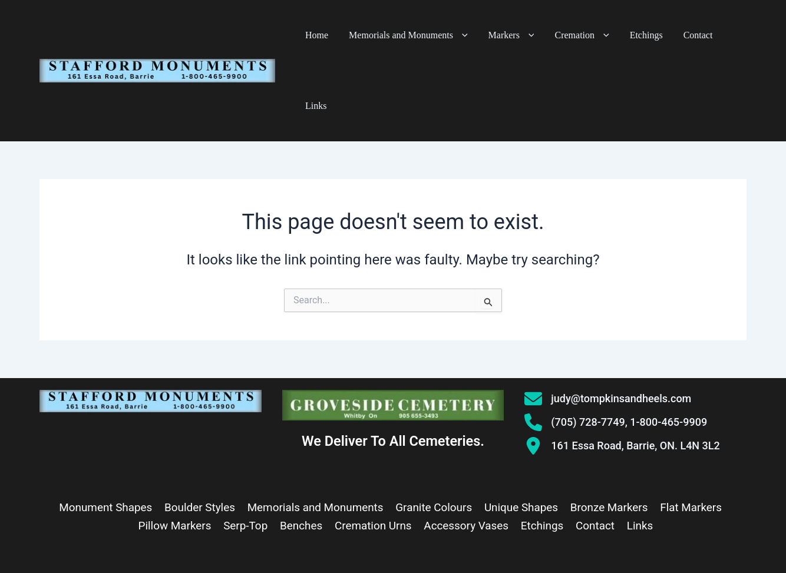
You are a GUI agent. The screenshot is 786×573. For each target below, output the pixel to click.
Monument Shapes (106, 437)
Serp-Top (247, 455)
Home (349, 35)
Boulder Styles (200, 437)
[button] (484, 35)
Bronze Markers (608, 437)
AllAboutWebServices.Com (527, 549)
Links (724, 35)
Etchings (644, 35)
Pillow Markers (177, 455)
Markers (527, 35)
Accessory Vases (466, 455)
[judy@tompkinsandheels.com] (607, 328)
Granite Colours (434, 437)
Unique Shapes (521, 437)
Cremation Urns (373, 455)
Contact (687, 35)
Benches (302, 455)
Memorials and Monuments (432, 35)
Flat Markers (690, 437)
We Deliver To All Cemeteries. (393, 371)
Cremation (589, 35)
